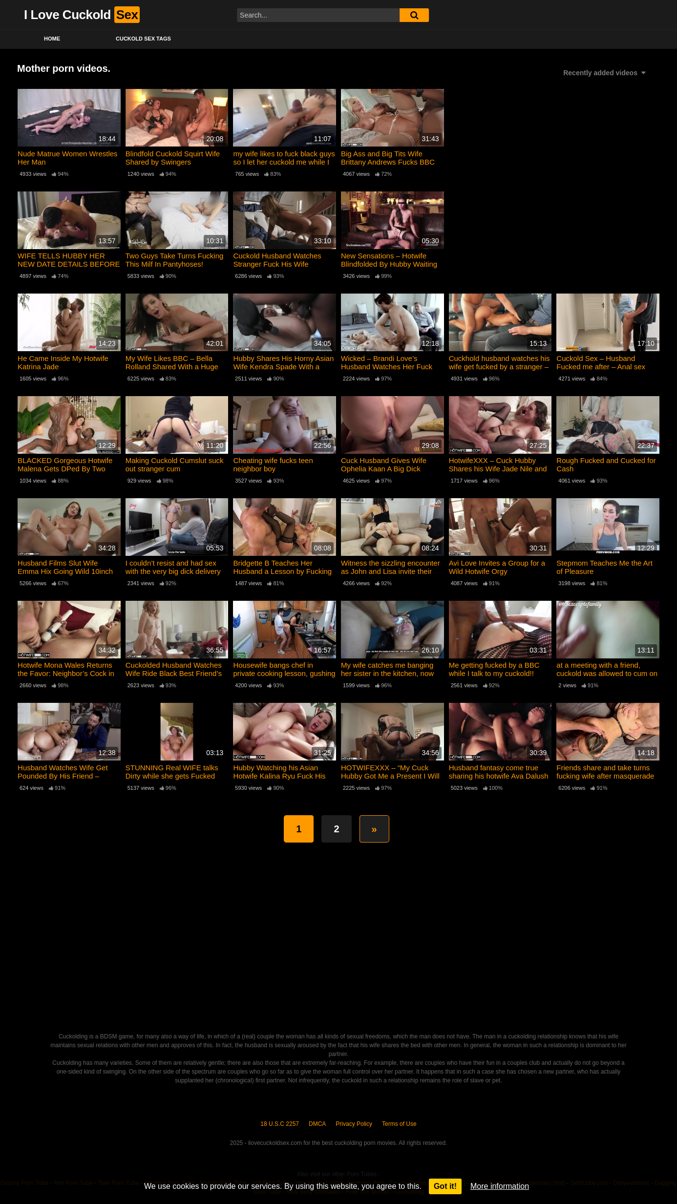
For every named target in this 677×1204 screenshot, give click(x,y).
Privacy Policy (354, 1123)
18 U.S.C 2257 (279, 1123)
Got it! (445, 1186)
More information (499, 1186)
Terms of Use (399, 1123)
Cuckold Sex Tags (143, 39)
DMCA (317, 1123)
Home (52, 39)
